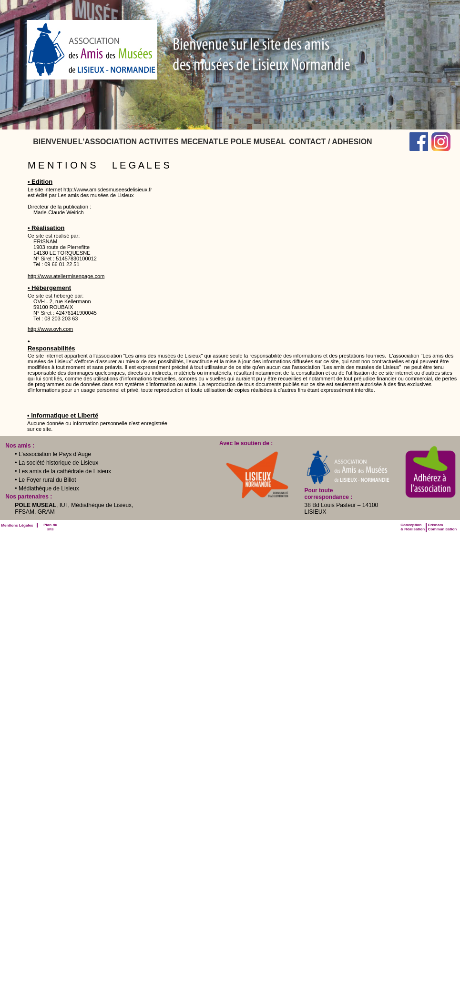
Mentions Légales (17, 525)
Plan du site (50, 527)
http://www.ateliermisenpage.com (66, 276)
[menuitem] (55, 141)
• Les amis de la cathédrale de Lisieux (63, 471)
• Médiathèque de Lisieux (47, 488)
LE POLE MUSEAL (252, 142)
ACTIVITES (159, 142)
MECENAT (199, 142)
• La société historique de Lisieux (56, 462)
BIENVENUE (55, 142)
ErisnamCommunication (442, 527)
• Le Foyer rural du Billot (45, 480)
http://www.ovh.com (50, 329)
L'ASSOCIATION (107, 142)
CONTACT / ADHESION (330, 142)
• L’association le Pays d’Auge (53, 454)
